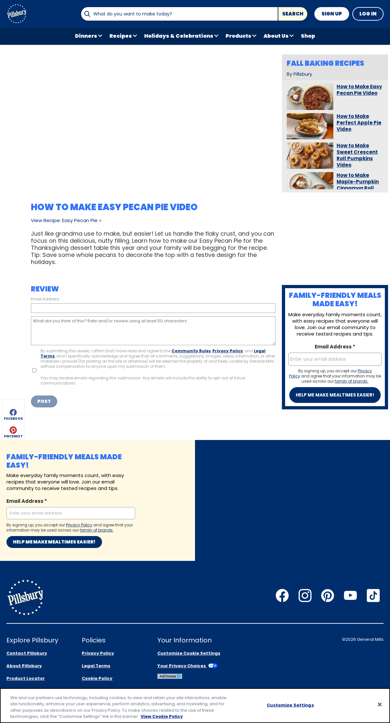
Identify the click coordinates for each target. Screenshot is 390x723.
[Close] (380, 704)
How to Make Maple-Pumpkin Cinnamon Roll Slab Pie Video (358, 185)
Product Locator (25, 678)
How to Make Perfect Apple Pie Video (359, 122)
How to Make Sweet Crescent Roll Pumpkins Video (357, 155)
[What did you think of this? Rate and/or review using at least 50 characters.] (153, 330)
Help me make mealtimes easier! (335, 395)
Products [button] (238, 36)
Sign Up (331, 13)
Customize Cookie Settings (188, 653)
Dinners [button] (86, 36)
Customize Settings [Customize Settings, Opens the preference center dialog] (290, 705)
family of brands (351, 381)
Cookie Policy (97, 678)
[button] (13, 69)
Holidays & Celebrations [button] (178, 36)
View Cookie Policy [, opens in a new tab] (162, 716)
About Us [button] (276, 36)
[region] (195, 705)
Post (44, 401)
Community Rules (191, 351)
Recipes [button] (120, 36)
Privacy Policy (227, 351)
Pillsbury (302, 74)
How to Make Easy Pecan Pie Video (359, 89)
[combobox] (179, 13)
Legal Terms (96, 666)
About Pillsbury (24, 666)
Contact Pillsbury (26, 653)
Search (292, 13)
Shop (308, 36)
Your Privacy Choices (187, 666)
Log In (367, 13)
